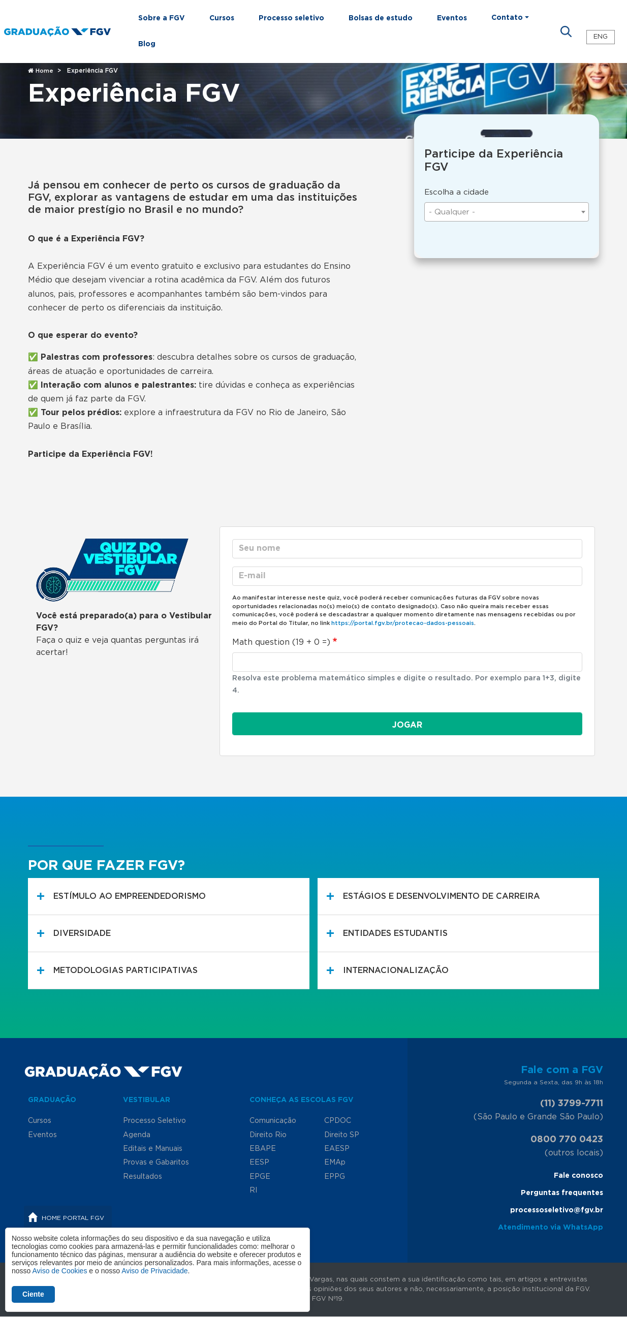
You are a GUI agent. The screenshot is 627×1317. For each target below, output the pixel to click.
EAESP (337, 1148)
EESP (259, 1162)
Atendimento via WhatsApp (550, 1227)
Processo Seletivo (154, 1120)
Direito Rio (268, 1135)
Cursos (221, 18)
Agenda (136, 1135)
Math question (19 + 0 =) (281, 642)
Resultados (142, 1176)
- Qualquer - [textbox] (452, 212)
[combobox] (506, 212)
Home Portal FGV (73, 1218)
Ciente (33, 1294)
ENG (600, 37)
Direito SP (341, 1135)
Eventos (452, 18)
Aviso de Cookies (59, 1271)
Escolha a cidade (456, 192)
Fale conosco (578, 1175)
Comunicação (272, 1120)
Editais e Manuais (152, 1148)
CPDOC (337, 1120)
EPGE (259, 1176)
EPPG (334, 1176)
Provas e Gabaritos (156, 1162)
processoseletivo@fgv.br (556, 1210)
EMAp (335, 1162)
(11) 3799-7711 (571, 1103)
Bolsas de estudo (381, 18)
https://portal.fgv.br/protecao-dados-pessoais (402, 623)
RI (253, 1190)
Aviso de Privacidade (154, 1271)
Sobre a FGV (161, 18)
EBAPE (262, 1148)
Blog (146, 44)
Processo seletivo (291, 18)
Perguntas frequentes (562, 1193)
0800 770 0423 (566, 1139)
